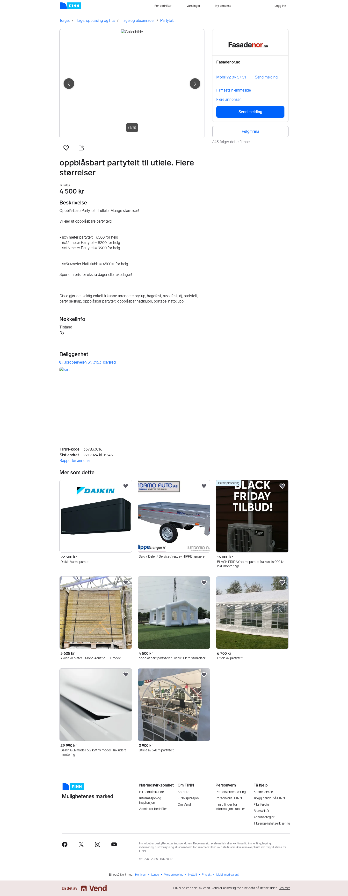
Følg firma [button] (250, 131)
